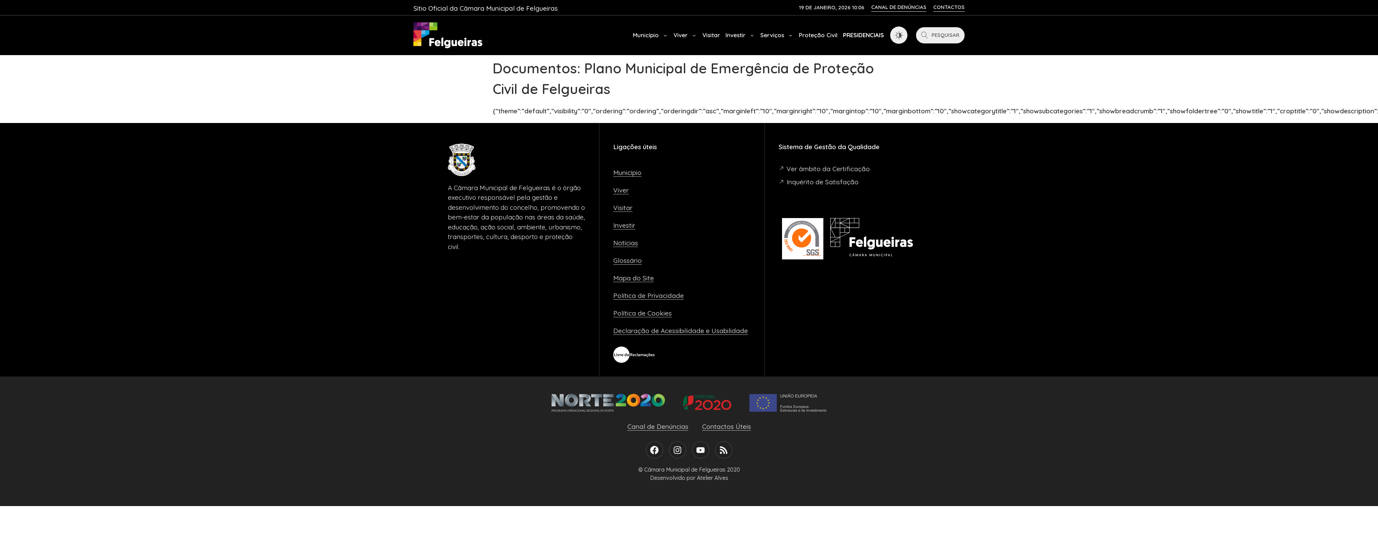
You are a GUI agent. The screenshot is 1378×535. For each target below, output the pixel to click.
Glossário (627, 260)
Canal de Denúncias (657, 426)
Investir (740, 35)
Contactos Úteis (726, 426)
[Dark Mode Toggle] (898, 35)
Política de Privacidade (648, 295)
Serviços (776, 35)
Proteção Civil (818, 35)
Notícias (625, 243)
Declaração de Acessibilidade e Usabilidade (680, 331)
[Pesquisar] (940, 35)
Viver (685, 35)
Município (650, 35)
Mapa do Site (633, 278)
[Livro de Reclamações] (634, 355)
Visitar (711, 35)
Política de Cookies (642, 313)
